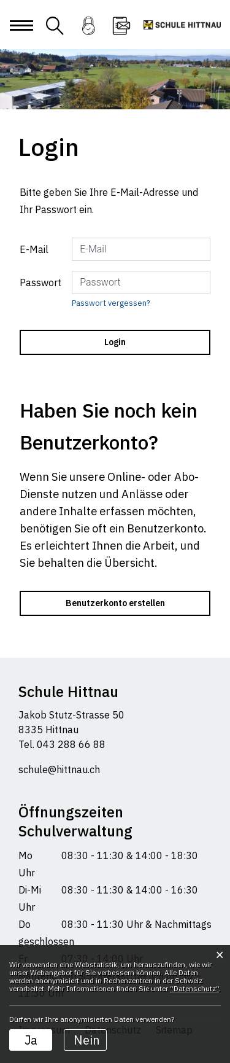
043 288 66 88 (69, 744)
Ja (31, 1040)
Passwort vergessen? (111, 303)
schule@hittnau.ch (59, 769)
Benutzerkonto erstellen (115, 603)
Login (88, 33)
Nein (87, 1040)
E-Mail (34, 249)
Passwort (40, 282)
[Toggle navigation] (21, 35)
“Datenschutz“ (194, 988)
